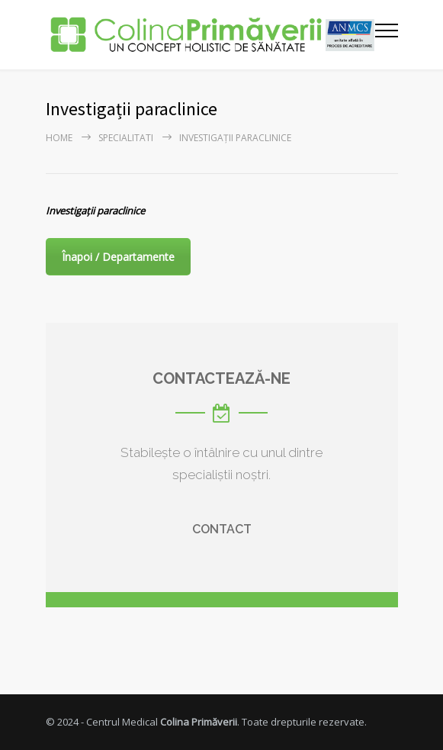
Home (59, 137)
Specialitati (125, 137)
